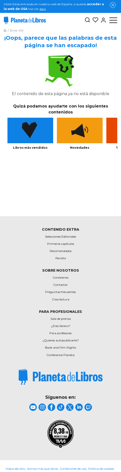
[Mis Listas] (94, 20)
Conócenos (60, 277)
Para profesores (60, 333)
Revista (60, 258)
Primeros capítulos (60, 244)
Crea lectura (60, 299)
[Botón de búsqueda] (87, 20)
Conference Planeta (60, 355)
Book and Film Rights (60, 347)
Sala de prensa (60, 319)
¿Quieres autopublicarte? (60, 340)
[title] (60, 377)
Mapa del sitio (15, 469)
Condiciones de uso (73, 469)
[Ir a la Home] (5, 30)
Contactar (60, 285)
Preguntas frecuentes (60, 292)
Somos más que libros (42, 469)
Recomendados (61, 251)
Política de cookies (101, 469)
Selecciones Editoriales (60, 236)
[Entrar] (102, 20)
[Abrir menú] (113, 20)
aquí (43, 9)
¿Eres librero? (60, 326)
